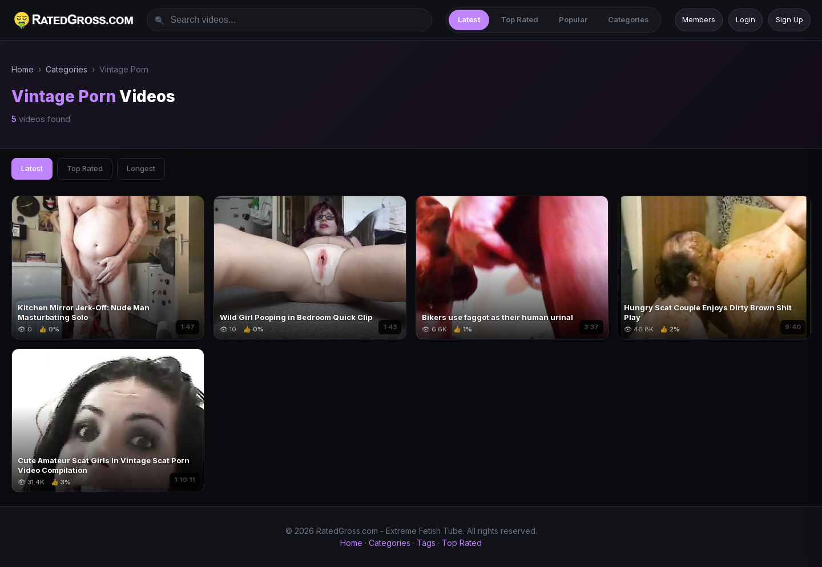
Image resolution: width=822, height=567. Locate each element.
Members (698, 19)
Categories (628, 19)
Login (745, 19)
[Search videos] (289, 20)
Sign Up (789, 19)
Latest (469, 19)
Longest (141, 168)
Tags (426, 543)
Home (22, 69)
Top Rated (519, 19)
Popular (573, 19)
